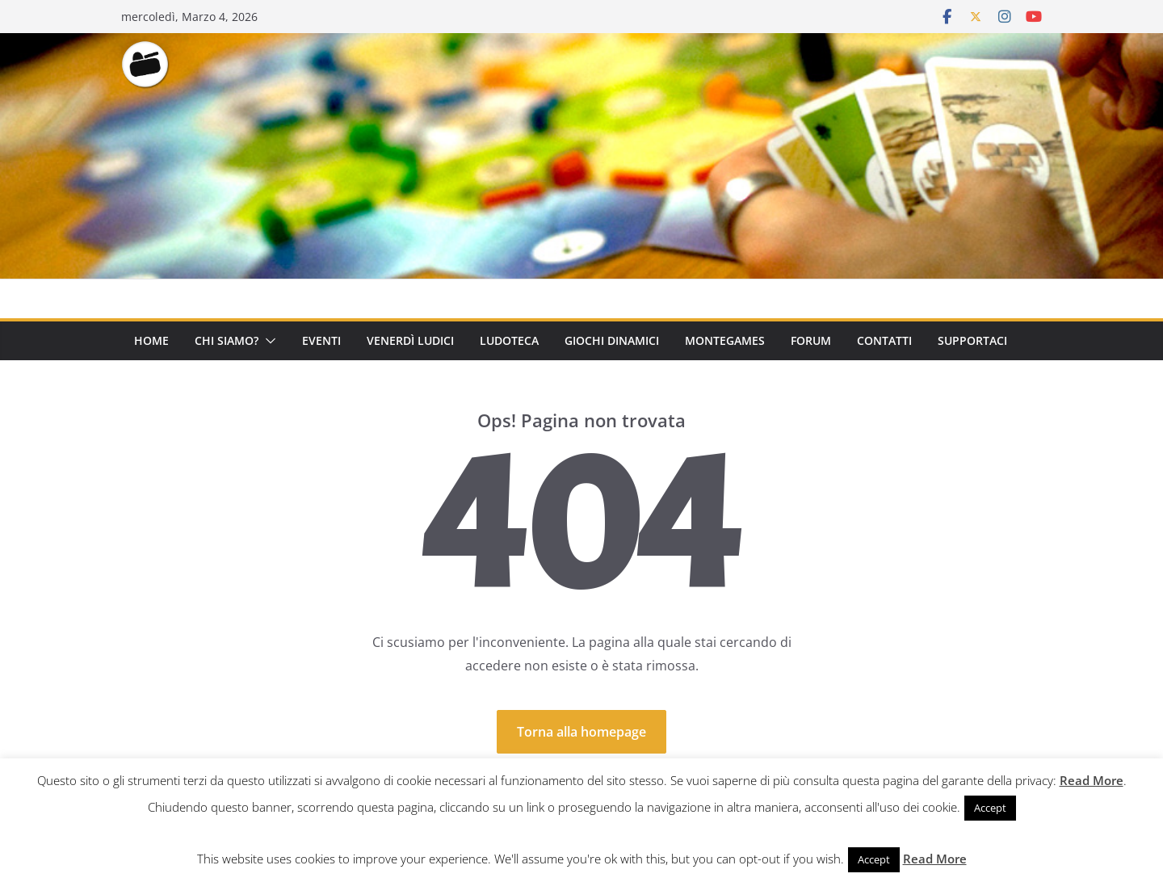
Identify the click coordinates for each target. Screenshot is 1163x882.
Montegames (725, 340)
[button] (267, 341)
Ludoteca (509, 340)
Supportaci (972, 340)
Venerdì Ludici (410, 340)
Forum (811, 340)
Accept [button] (990, 807)
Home (151, 340)
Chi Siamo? (226, 340)
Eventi (321, 340)
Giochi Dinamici (612, 340)
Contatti (884, 340)
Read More (1091, 780)
